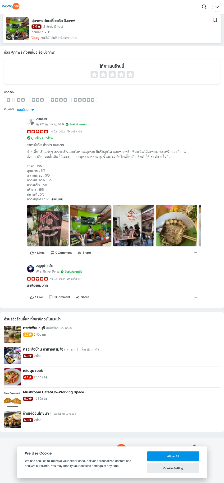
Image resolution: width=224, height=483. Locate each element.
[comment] (60, 252)
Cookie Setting (173, 468)
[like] (37, 252)
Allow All (173, 456)
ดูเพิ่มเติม (57, 199)
